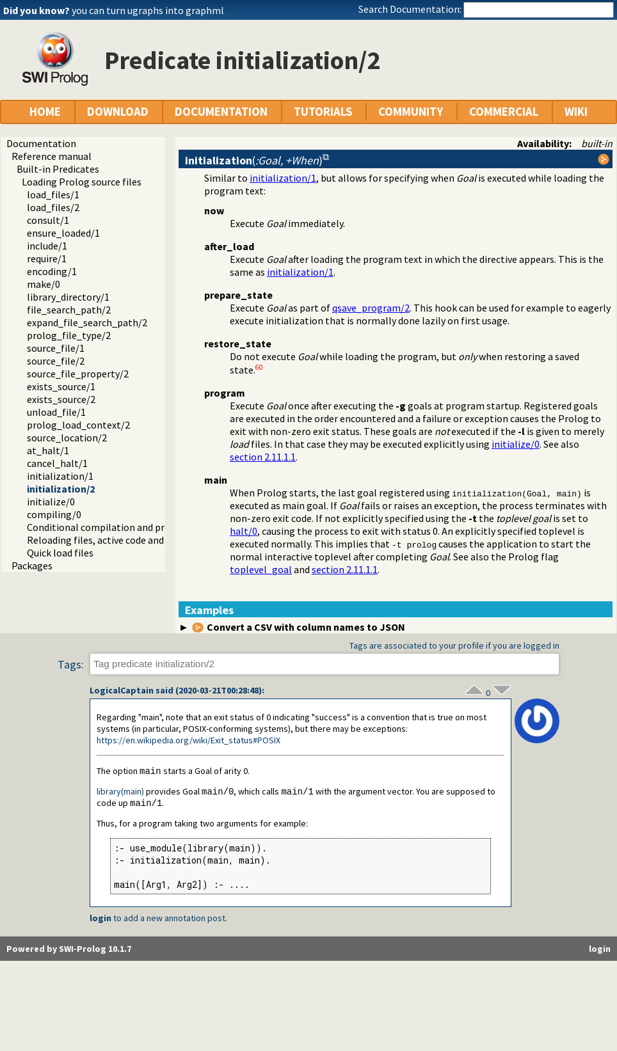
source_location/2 (67, 437)
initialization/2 (61, 488)
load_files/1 (53, 194)
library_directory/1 (68, 296)
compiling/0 (54, 514)
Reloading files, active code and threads (113, 539)
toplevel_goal (261, 569)
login (100, 920)
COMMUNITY (410, 111)
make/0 (43, 284)
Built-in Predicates (58, 168)
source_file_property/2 (78, 373)
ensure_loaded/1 (63, 232)
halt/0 (243, 531)
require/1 (47, 258)
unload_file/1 (56, 412)
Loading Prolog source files (81, 181)
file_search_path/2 (69, 309)
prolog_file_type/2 (69, 335)
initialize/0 (51, 501)
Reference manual (52, 156)
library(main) (120, 792)
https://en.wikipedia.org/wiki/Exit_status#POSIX (188, 740)
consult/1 (48, 220)
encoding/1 (52, 271)
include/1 (47, 245)
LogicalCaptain (122, 690)
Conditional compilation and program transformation (146, 527)
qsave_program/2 (371, 307)
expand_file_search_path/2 (87, 322)
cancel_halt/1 (57, 463)
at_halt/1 (48, 450)
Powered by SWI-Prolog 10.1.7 (68, 950)
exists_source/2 (61, 399)
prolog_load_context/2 (78, 424)
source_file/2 (55, 360)
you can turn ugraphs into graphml (148, 10)
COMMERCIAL (503, 111)
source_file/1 (55, 348)
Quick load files (60, 552)
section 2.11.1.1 (263, 456)
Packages (32, 565)
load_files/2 (53, 207)
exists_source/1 (61, 386)
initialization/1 (60, 476)
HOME (45, 111)
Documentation (41, 143)
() (254, 160)
